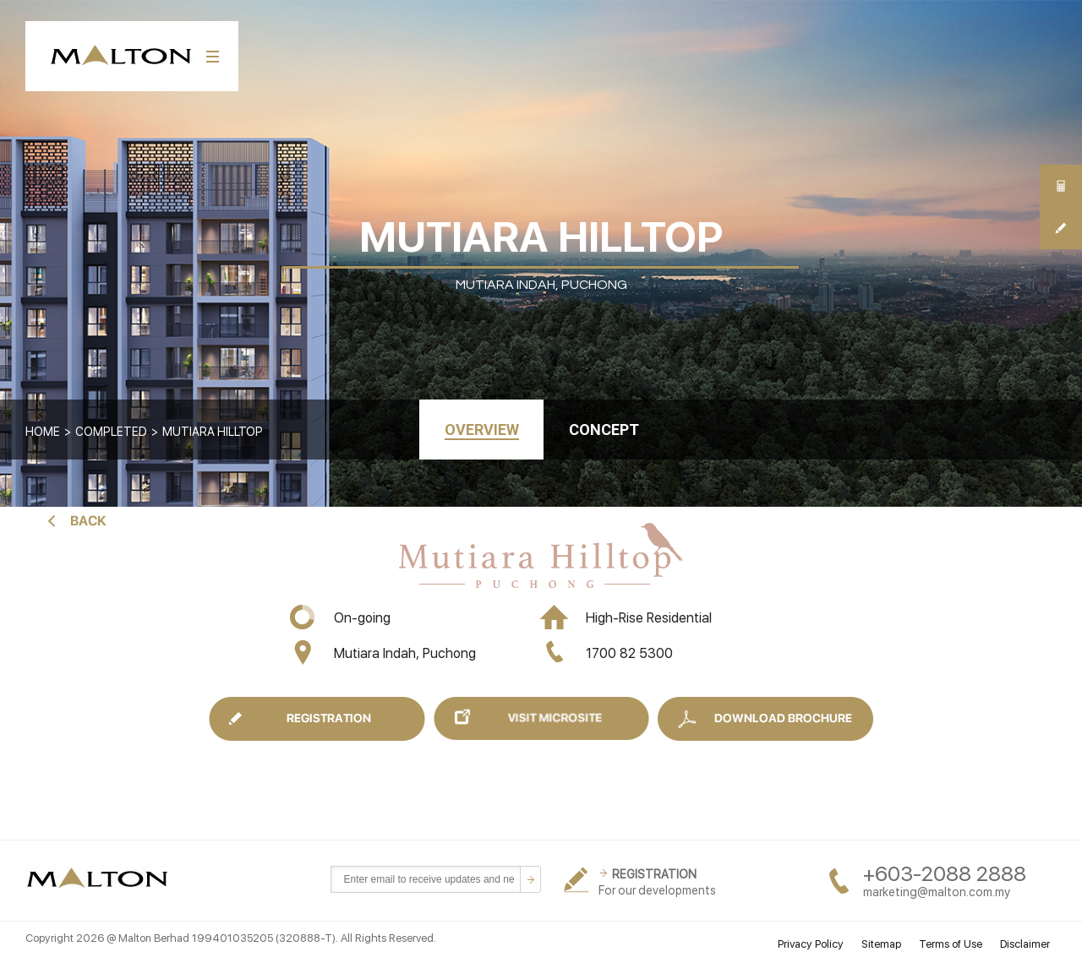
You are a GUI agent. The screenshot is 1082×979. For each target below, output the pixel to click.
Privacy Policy (811, 944)
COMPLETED (111, 431)
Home (42, 431)
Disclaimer (1025, 944)
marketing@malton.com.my (936, 892)
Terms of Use (950, 944)
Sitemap (881, 944)
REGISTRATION (654, 874)
